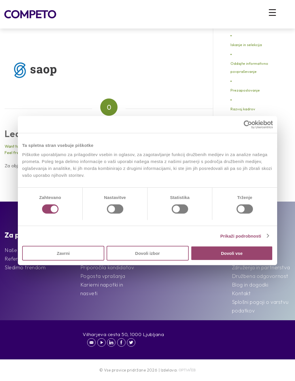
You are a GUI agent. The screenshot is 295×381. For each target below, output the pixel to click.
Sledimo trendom (25, 267)
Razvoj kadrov (242, 109)
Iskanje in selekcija (246, 44)
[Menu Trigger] (272, 12)
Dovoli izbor (147, 253)
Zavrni (63, 253)
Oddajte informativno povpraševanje (249, 67)
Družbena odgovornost (260, 276)
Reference (17, 258)
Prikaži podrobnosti (240, 235)
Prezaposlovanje (245, 90)
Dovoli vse (232, 253)
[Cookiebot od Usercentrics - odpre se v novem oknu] (247, 124)
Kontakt (241, 293)
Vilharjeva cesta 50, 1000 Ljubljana (123, 334)
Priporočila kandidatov (107, 267)
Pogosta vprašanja (102, 276)
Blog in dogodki (250, 284)
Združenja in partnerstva (261, 267)
